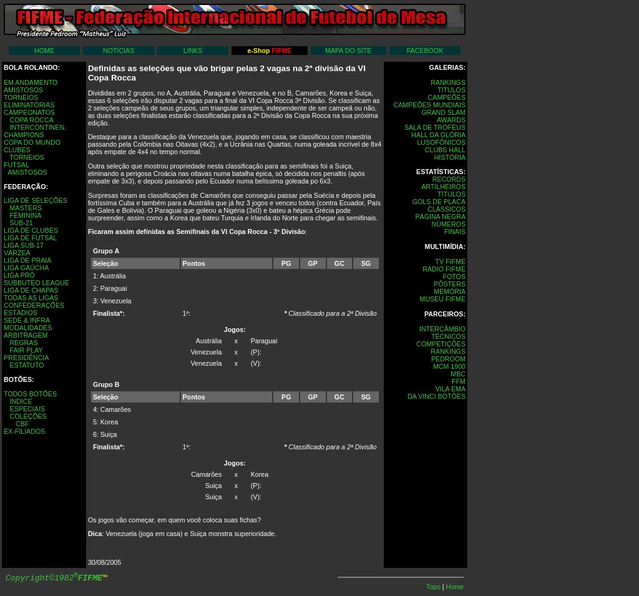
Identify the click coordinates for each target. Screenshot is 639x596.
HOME (44, 50)
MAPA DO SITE (348, 50)
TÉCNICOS (448, 336)
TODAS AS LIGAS (31, 297)
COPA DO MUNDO (32, 142)
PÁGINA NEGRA (440, 216)
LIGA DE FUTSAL (30, 238)
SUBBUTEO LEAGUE (36, 282)
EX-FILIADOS (24, 431)
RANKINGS (448, 82)
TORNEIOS (21, 97)
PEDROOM (448, 359)
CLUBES (17, 150)
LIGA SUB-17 (24, 245)
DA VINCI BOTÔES (436, 396)
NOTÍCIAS (118, 50)
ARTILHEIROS (443, 186)
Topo (434, 586)
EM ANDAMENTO (30, 82)
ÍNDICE (20, 401)
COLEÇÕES (27, 416)
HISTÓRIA (450, 157)
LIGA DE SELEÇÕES (35, 200)
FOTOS (454, 276)
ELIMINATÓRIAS (29, 105)
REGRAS (23, 342)
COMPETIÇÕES (441, 344)
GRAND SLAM (444, 112)
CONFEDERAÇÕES (34, 305)
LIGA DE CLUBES (31, 230)
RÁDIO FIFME (444, 269)
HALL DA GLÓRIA (438, 135)
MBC (458, 374)
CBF (22, 423)
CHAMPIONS (24, 135)
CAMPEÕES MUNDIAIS (430, 105)
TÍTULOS (451, 90)
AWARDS (451, 120)
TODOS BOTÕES (30, 394)
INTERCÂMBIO (442, 329)
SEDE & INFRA (27, 320)
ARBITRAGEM (25, 335)
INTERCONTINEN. (37, 127)
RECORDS (449, 179)
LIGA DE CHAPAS (31, 290)
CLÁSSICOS (446, 209)
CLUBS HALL (445, 150)
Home (455, 586)
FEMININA (25, 215)
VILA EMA (450, 389)
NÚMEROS (449, 224)
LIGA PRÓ (19, 275)
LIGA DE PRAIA (27, 260)
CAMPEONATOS (29, 112)
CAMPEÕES (447, 97)
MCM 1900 (449, 366)
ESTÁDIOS (20, 312)
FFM (459, 381)
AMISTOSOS (23, 90)
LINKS (193, 50)
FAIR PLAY (25, 350)
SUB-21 (20, 223)
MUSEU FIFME (443, 299)
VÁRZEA (17, 252)
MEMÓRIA (450, 291)
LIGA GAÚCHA (26, 267)
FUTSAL (16, 165)
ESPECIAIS (26, 409)
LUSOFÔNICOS (441, 142)
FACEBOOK (425, 50)
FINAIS (455, 231)
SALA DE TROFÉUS (435, 127)
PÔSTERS (450, 284)
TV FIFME (450, 261)
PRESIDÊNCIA (26, 357)
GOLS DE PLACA (439, 201)
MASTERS (25, 208)
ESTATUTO (26, 365)
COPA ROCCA (31, 120)
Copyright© (54, 578)
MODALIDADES (28, 327)
